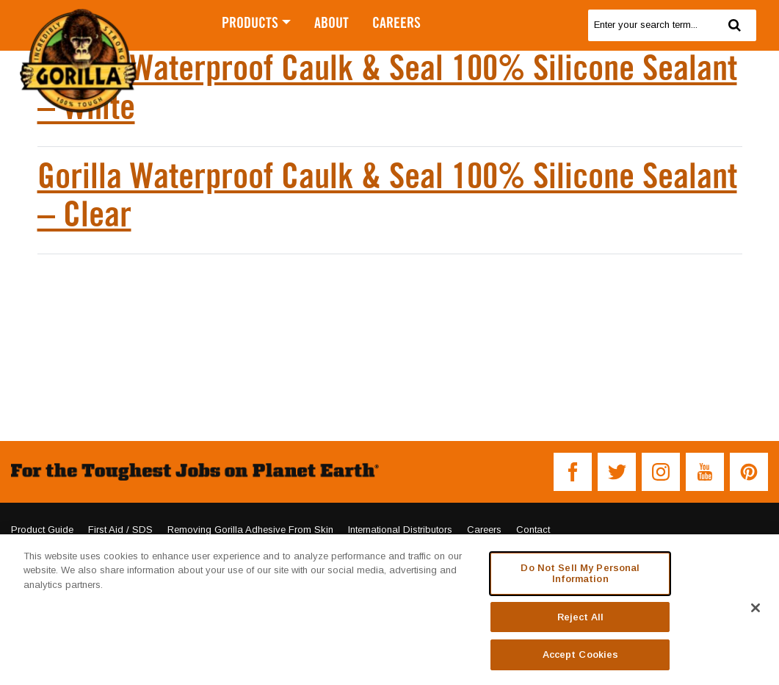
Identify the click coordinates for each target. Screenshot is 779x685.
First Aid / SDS (120, 529)
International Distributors (400, 529)
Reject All (580, 617)
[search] (651, 25)
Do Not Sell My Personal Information (580, 573)
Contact (533, 529)
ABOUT (331, 23)
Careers (484, 529)
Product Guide (42, 529)
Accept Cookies (581, 654)
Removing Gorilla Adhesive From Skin (250, 529)
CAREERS (396, 23)
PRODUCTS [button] (250, 23)
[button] (573, 472)
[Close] (755, 608)
